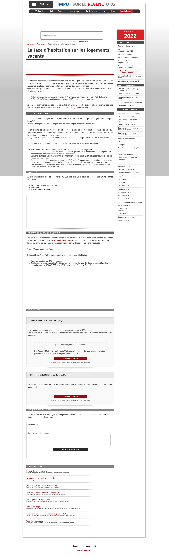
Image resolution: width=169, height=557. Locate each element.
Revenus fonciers (125, 205)
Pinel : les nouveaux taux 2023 (130, 102)
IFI (119, 151)
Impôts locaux (125, 11)
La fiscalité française (126, 169)
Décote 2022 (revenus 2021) (129, 94)
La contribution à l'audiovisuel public (40, 481)
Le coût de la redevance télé (37, 473)
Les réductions (109, 11)
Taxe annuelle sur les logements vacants (42, 488)
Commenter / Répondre (70, 358)
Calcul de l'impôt (56, 11)
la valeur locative (61, 240)
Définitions (122, 141)
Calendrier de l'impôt (126, 116)
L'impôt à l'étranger (125, 166)
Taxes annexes (41, 44)
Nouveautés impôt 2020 (127, 186)
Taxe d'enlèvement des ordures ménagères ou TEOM (47, 516)
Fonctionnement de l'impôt (128, 148)
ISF (119, 163)
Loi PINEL (122, 182)
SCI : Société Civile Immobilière (125, 209)
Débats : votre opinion (126, 125)
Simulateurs (74, 11)
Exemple (121, 145)
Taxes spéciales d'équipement (38, 502)
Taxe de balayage (33, 509)
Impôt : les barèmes (126, 154)
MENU (43, 4)
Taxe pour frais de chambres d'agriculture (42, 495)
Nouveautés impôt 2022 (127, 192)
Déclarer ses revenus (126, 138)
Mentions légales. (84, 553)
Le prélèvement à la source (128, 176)
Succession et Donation (127, 217)
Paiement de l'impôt (126, 199)
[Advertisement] (84, 22)
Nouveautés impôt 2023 (127, 195)
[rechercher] (68, 35)
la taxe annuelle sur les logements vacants (70, 107)
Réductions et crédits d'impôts (130, 202)
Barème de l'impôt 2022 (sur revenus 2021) (129, 89)
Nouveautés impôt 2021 (127, 189)
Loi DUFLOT (123, 179)
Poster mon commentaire (70, 452)
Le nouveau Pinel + (125, 105)
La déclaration (91, 11)
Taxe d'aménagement (34, 523)
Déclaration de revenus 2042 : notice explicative (130, 129)
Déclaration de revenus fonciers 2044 (127, 134)
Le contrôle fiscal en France (129, 173)
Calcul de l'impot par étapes (129, 113)
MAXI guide (39, 11)
